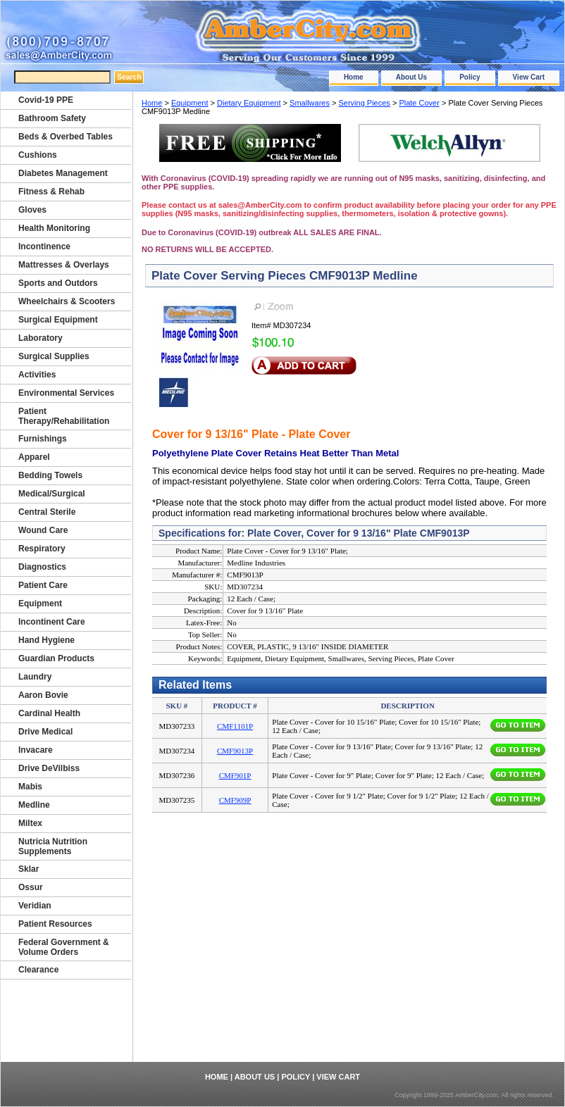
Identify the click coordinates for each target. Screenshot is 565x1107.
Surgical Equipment (58, 320)
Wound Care (43, 530)
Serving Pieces (364, 103)
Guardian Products (56, 658)
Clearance (38, 970)
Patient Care (43, 585)
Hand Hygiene (46, 640)
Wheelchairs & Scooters (66, 301)
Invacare (35, 750)
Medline (34, 805)
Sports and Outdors (58, 283)
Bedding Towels (50, 475)
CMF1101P (235, 726)
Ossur (30, 887)
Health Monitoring (54, 228)
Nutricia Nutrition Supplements (52, 846)
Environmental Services (66, 393)
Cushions (37, 155)
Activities (37, 375)
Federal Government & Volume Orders (63, 947)
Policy (469, 77)
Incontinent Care (51, 622)
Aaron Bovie (43, 695)
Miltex (30, 823)
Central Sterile (46, 512)
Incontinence (44, 246)
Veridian (34, 906)
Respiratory (42, 549)
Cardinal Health (49, 713)
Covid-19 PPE (45, 100)
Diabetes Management (63, 173)
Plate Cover (419, 103)
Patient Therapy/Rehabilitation (63, 416)
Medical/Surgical (51, 494)
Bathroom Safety (52, 118)
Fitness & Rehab (51, 191)
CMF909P (235, 800)
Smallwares (310, 103)
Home (354, 77)
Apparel (34, 457)
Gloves (32, 210)
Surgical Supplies (53, 356)
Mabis (30, 787)
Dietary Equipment (249, 103)
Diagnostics (42, 567)
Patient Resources (55, 924)
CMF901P (235, 775)
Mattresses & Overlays (63, 265)
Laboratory (40, 338)
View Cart (529, 77)
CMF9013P (235, 750)
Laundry (34, 677)
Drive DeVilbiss (49, 768)
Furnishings (42, 439)
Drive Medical (45, 732)
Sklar (28, 869)
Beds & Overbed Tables (65, 137)
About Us (411, 77)
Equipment (190, 103)
